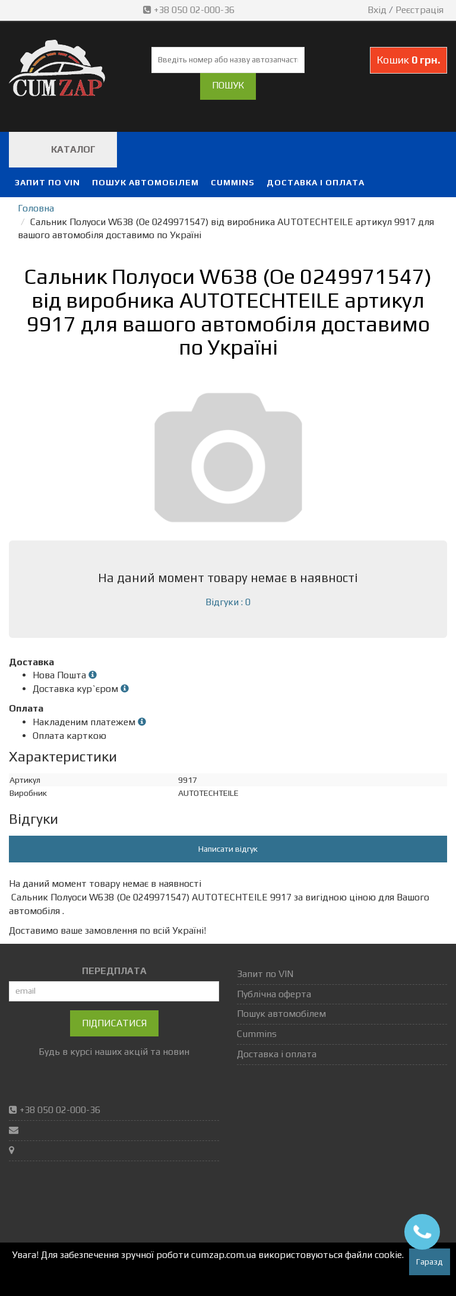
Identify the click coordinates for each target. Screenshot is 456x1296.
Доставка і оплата (316, 182)
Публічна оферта (274, 994)
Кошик (408, 59)
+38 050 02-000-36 (190, 9)
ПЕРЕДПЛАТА (114, 970)
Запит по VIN (47, 182)
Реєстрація (419, 9)
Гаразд (429, 1261)
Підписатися (114, 1023)
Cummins (233, 182)
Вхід (377, 9)
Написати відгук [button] (228, 849)
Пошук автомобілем (145, 182)
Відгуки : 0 (228, 602)
